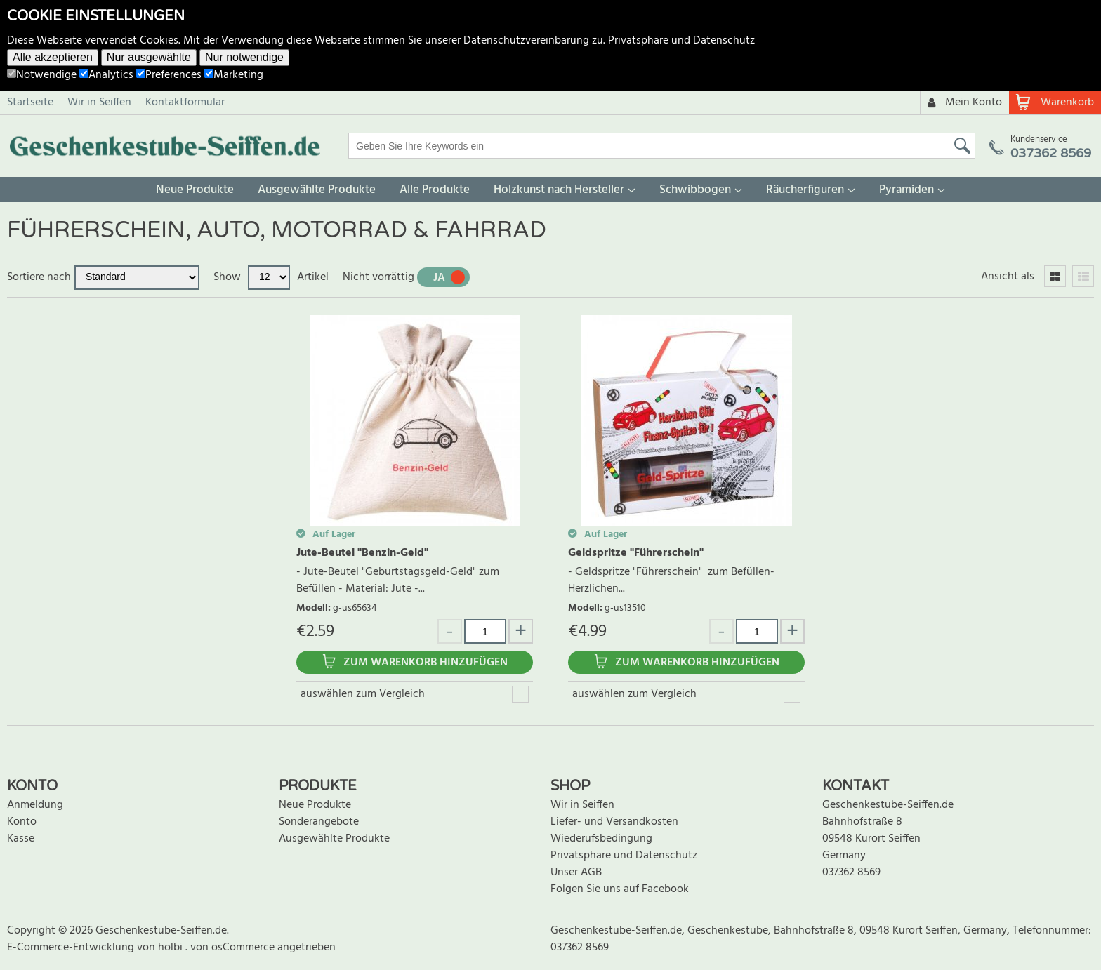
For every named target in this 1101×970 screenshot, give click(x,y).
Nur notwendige (244, 57)
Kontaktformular (185, 102)
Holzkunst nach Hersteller (559, 189)
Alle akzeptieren (53, 57)
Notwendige (42, 75)
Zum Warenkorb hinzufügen (425, 662)
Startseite (30, 102)
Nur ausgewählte (149, 57)
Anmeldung (35, 805)
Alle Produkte (435, 189)
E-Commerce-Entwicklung (72, 947)
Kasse (20, 839)
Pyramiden (906, 189)
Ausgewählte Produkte (317, 189)
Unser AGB (576, 872)
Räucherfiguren (805, 189)
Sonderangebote (319, 822)
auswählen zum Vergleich (363, 694)
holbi (171, 947)
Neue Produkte (195, 189)
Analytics (106, 75)
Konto (22, 822)
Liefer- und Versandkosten (614, 822)
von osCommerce (233, 947)
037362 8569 (851, 872)
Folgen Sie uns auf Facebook (619, 889)
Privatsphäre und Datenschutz (681, 41)
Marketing (233, 75)
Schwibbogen (695, 189)
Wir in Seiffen (99, 102)
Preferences (169, 75)
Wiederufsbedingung (601, 839)
